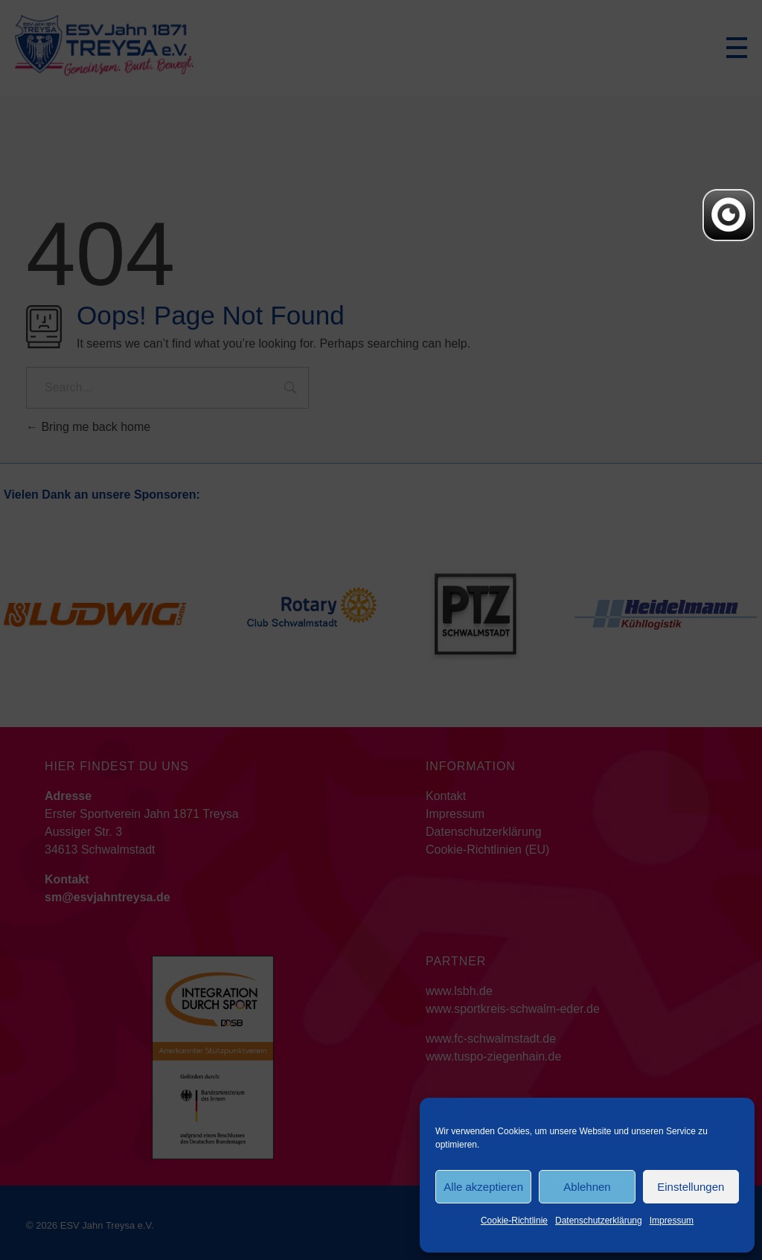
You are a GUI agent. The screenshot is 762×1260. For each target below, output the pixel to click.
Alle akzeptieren (483, 1186)
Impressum (672, 1220)
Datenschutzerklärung (598, 1220)
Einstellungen (690, 1186)
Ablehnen (586, 1186)
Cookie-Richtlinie (514, 1220)
